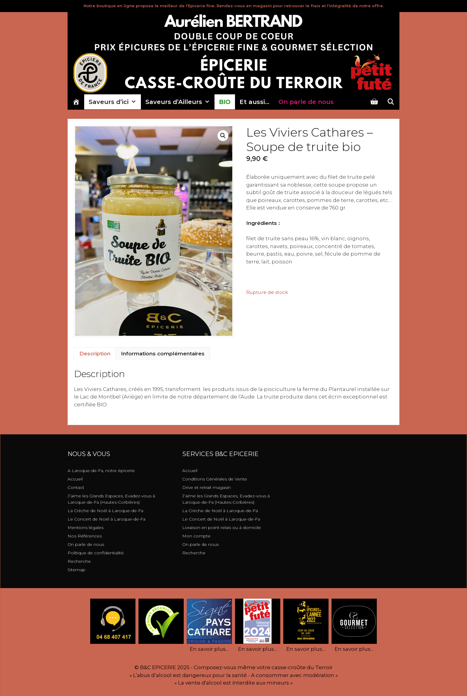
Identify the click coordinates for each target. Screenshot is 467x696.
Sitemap (76, 569)
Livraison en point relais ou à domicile (221, 527)
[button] (223, 135)
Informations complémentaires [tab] (163, 354)
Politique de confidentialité (96, 553)
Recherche (79, 561)
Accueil (75, 479)
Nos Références (85, 536)
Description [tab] (94, 354)
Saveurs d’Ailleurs (179, 101)
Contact (76, 487)
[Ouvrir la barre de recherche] (390, 101)
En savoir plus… (209, 649)
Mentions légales (85, 527)
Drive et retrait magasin (206, 487)
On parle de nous (86, 544)
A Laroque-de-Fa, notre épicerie (101, 470)
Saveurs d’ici (115, 101)
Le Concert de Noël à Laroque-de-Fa (106, 519)
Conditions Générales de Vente (214, 479)
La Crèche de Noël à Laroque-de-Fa (105, 510)
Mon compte (196, 536)
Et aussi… (254, 102)
